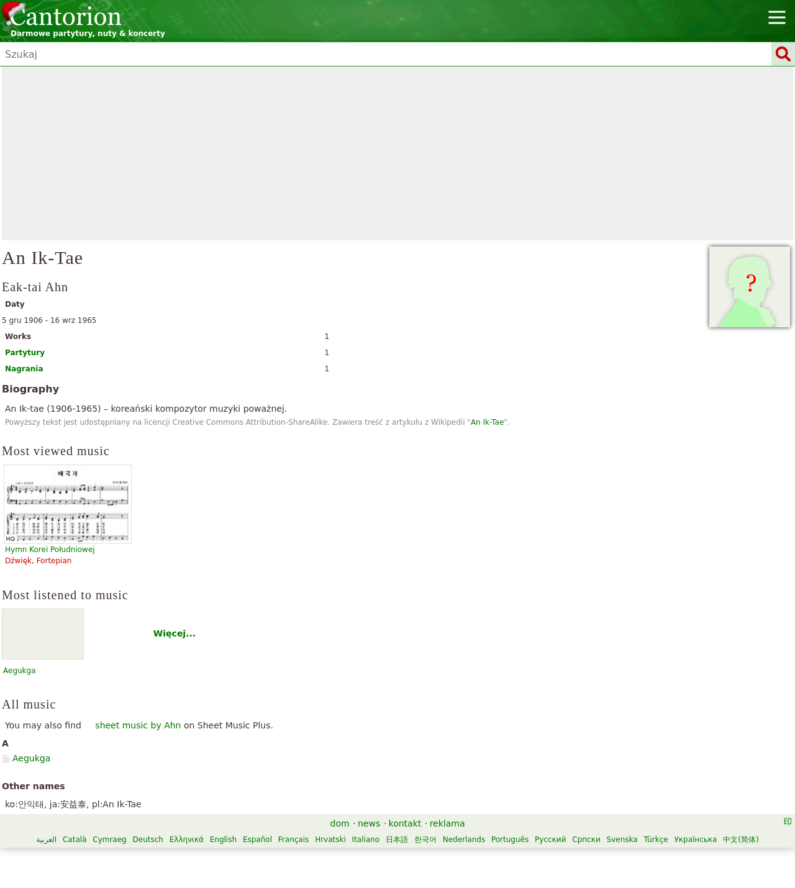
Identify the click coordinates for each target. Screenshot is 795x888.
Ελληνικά (187, 839)
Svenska (622, 839)
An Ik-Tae (487, 422)
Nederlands (464, 839)
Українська (695, 839)
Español (257, 839)
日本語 (397, 839)
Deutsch (148, 839)
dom (340, 823)
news (369, 823)
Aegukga (19, 670)
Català (74, 839)
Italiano (366, 839)
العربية (46, 839)
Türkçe (656, 839)
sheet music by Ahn (138, 725)
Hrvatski (330, 839)
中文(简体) (740, 839)
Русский (550, 839)
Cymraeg (109, 839)
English (223, 839)
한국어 (425, 839)
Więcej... (174, 633)
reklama (447, 823)
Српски (586, 839)
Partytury (25, 352)
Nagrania (24, 369)
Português (510, 839)
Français (293, 839)
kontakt (405, 823)
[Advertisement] (397, 153)
